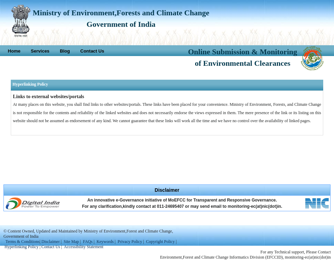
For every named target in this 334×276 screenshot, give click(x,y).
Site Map (71, 241)
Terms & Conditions (23, 241)
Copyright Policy (160, 241)
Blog (65, 51)
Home (14, 51)
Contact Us (92, 51)
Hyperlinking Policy (22, 246)
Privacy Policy (130, 241)
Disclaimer (50, 241)
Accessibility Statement (84, 246)
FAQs (88, 241)
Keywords (104, 241)
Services (40, 51)
